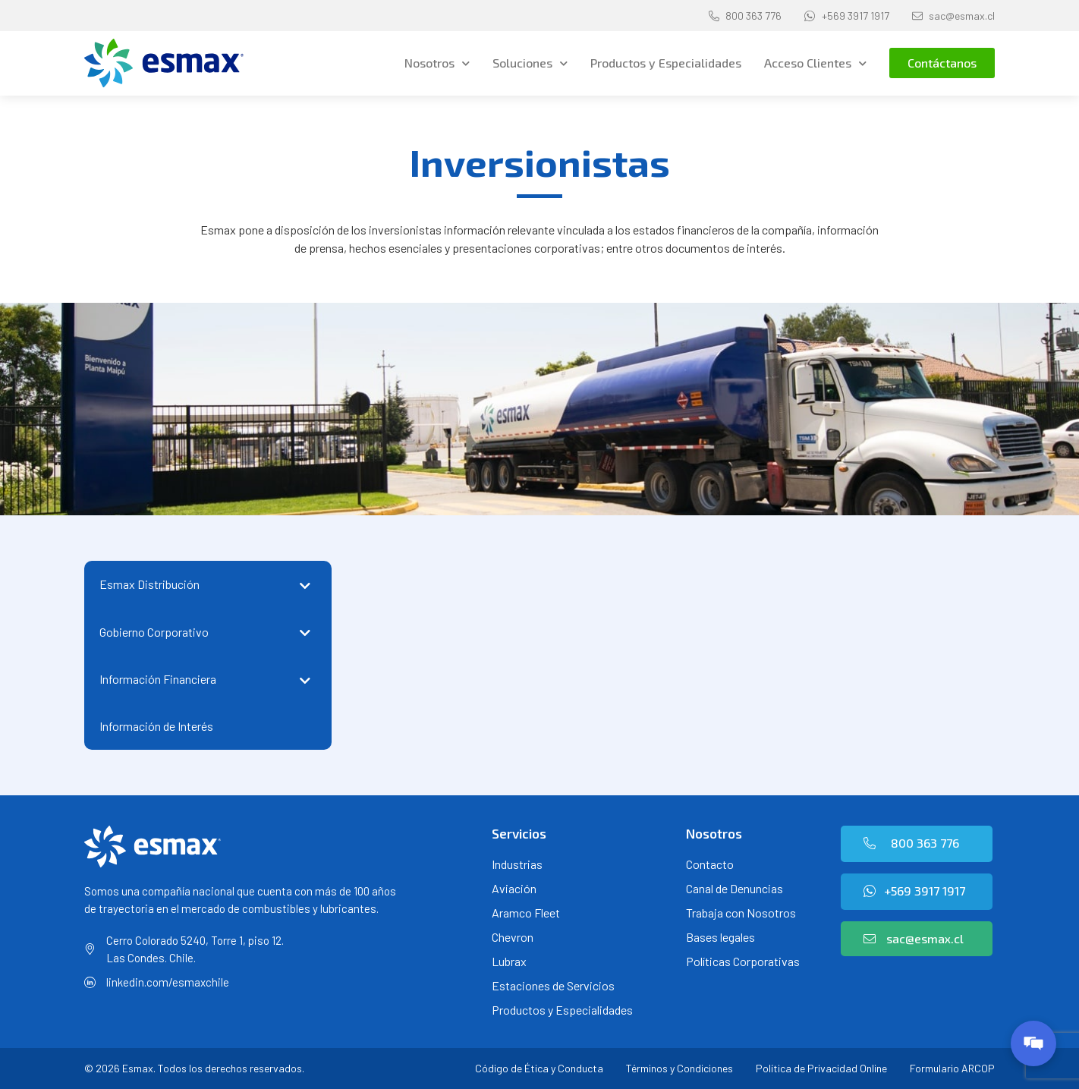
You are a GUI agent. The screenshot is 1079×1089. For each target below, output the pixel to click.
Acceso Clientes (815, 63)
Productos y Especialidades (665, 62)
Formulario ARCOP (952, 1068)
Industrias (517, 864)
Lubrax (509, 961)
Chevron (512, 937)
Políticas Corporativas (743, 961)
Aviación (514, 888)
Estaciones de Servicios (553, 985)
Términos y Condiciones (679, 1068)
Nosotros (437, 63)
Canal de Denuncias (734, 888)
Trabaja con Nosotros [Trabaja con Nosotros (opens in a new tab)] (741, 912)
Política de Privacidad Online (821, 1068)
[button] (942, 63)
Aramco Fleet (526, 912)
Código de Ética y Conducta (539, 1068)
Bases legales (720, 937)
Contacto (710, 864)
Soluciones (530, 63)
